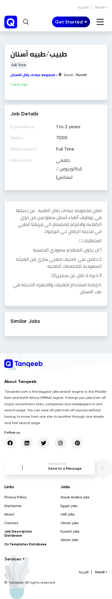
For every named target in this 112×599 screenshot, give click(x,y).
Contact (11, 523)
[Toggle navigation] (71, 22)
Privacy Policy (15, 497)
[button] (26, 22)
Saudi (100, 7)
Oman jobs (69, 523)
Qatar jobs (69, 540)
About (9, 514)
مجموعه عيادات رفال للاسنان (32, 75)
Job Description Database (18, 533)
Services (13, 559)
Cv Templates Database (25, 544)
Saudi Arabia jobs (74, 497)
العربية (83, 7)
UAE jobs (67, 514)
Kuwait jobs (69, 531)
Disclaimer (13, 506)
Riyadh (81, 75)
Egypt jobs (68, 506)
